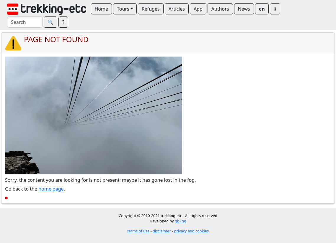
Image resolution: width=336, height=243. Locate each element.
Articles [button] (177, 9)
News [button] (244, 9)
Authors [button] (220, 9)
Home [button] (101, 9)
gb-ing (180, 221)
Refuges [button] (151, 9)
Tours (123, 9)
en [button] (262, 9)
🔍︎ (50, 22)
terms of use (138, 231)
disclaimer (162, 231)
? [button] (63, 22)
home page (50, 189)
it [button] (275, 9)
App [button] (198, 9)
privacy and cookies (191, 231)
